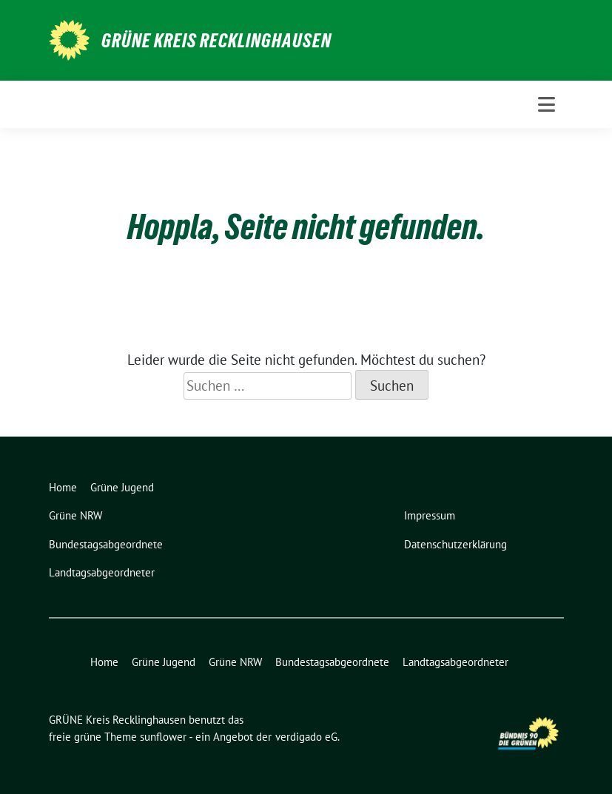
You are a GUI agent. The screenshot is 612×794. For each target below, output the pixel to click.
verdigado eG (306, 737)
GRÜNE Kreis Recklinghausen (216, 41)
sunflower (163, 737)
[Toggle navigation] (546, 104)
